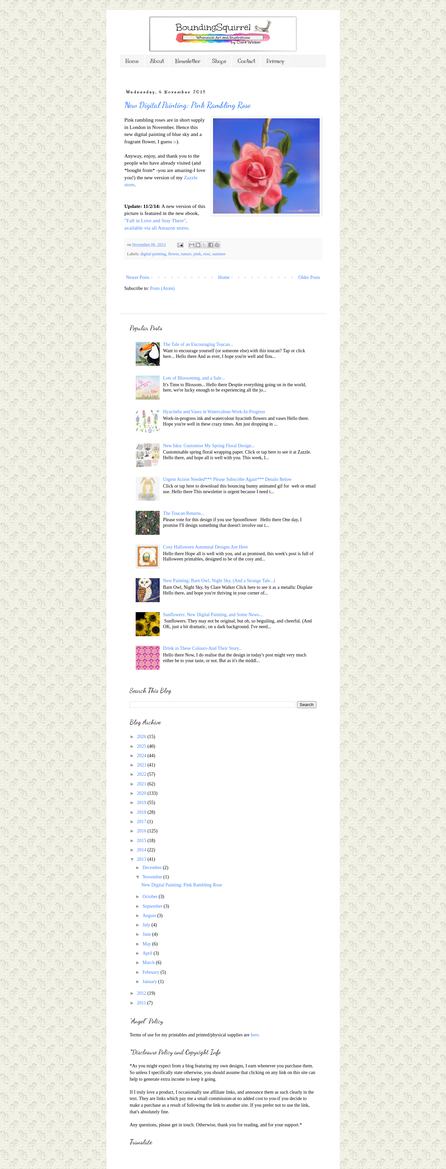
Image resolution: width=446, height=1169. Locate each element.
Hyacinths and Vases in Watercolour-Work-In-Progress (214, 411)
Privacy (275, 61)
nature (186, 254)
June (147, 934)
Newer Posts (137, 277)
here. (255, 1034)
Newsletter (187, 61)
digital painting (153, 254)
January (150, 981)
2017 (142, 821)
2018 (142, 812)
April (147, 953)
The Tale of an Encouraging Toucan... (198, 344)
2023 (142, 764)
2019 (142, 802)
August (149, 915)
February (151, 972)
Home (132, 61)
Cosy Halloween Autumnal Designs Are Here (205, 547)
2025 (142, 746)
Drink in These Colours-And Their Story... (202, 648)
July (146, 924)
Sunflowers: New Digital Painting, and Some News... (213, 614)
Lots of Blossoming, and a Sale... (194, 378)
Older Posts (309, 277)
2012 (142, 993)
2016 (142, 830)
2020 (142, 793)
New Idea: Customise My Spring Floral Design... (209, 445)
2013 (142, 859)
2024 (142, 755)
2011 (142, 1002)
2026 (142, 736)
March (149, 962)
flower (173, 254)
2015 (142, 840)
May (147, 943)
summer (219, 254)
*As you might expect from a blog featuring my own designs (186, 1065)
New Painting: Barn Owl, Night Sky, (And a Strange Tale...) (219, 580)
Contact (246, 61)
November (152, 876)
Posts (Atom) (162, 288)
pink (197, 254)
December (152, 867)
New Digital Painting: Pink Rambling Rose (187, 105)
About (157, 61)
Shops (219, 61)
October (150, 896)
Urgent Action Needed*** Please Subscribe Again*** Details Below (227, 479)
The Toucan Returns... (183, 513)
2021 (142, 783)
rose (206, 254)
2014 (142, 849)
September (152, 906)
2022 (142, 774)
